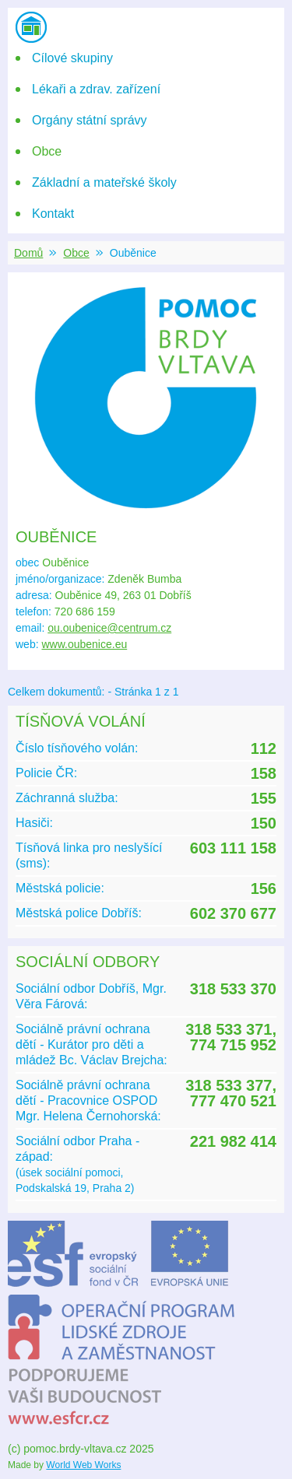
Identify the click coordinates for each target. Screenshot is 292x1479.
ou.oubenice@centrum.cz (109, 628)
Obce (76, 253)
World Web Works (83, 1465)
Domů (28, 253)
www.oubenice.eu (84, 644)
